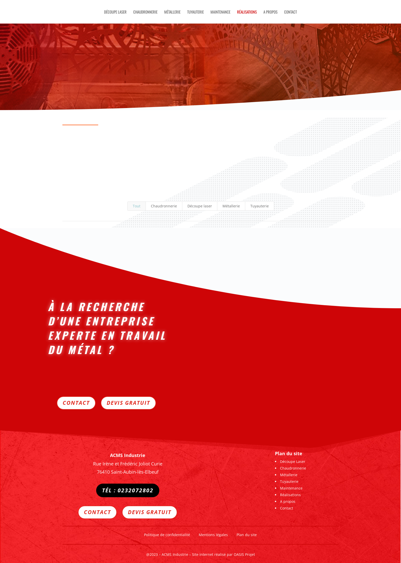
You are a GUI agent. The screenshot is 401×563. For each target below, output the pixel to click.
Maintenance (220, 12)
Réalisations (247, 12)
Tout (136, 206)
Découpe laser (199, 206)
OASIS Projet (244, 552)
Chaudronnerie (145, 12)
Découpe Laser (115, 12)
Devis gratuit (128, 400)
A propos (270, 12)
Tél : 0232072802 (127, 490)
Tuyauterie (195, 12)
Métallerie (172, 12)
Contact (290, 12)
